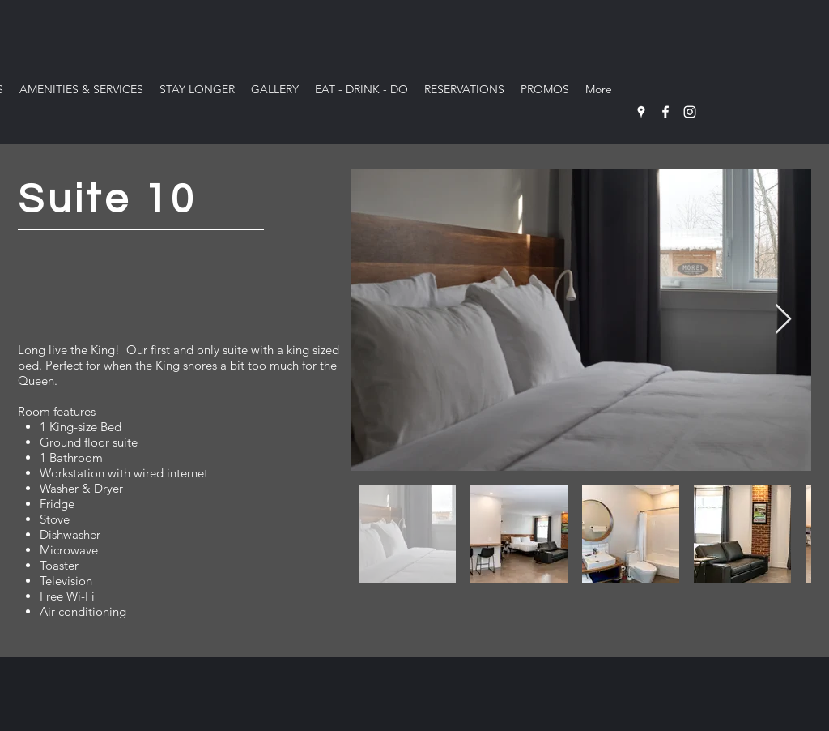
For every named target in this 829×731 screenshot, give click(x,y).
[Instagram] (690, 112)
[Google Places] (641, 112)
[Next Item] (783, 320)
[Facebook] (665, 112)
